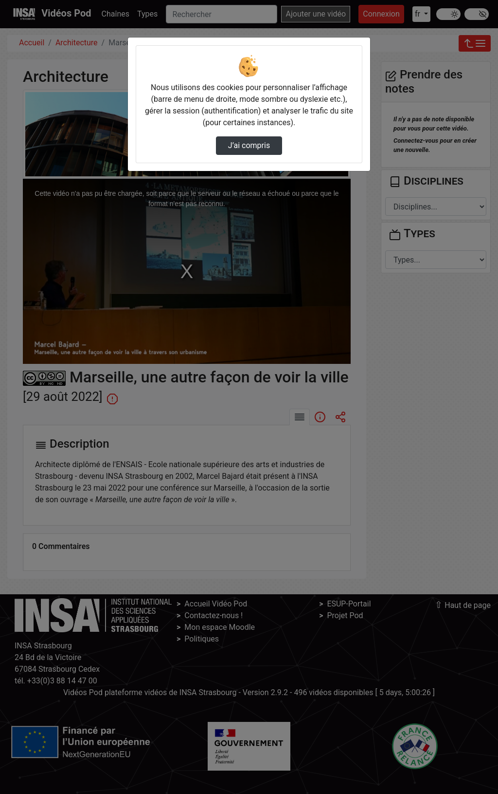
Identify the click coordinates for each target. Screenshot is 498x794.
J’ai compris (249, 145)
